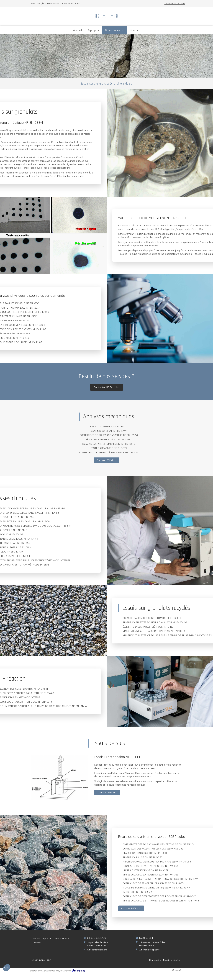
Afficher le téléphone (97, 949)
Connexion (177, 970)
